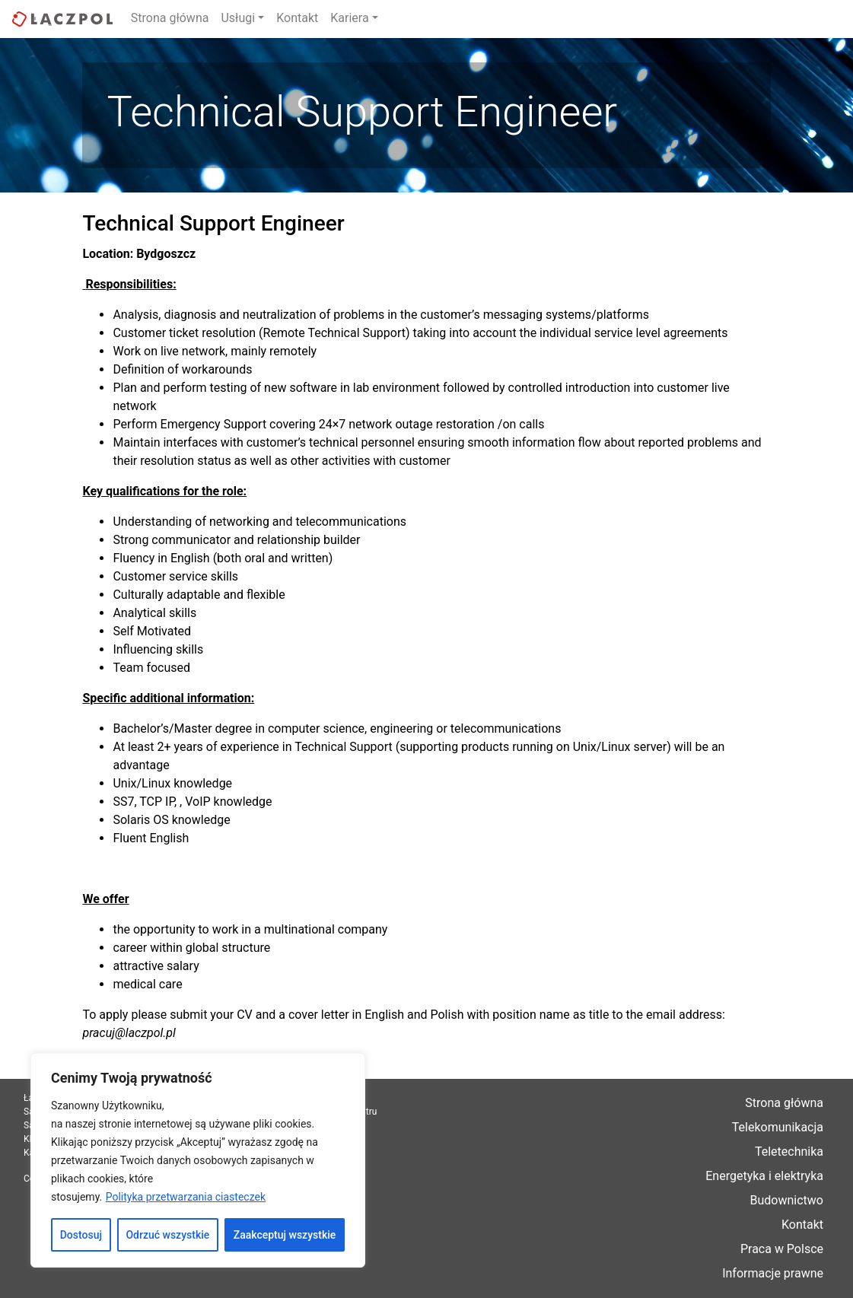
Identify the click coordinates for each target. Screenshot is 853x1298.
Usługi (238, 18)
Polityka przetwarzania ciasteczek (186, 1197)
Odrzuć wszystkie (167, 1235)
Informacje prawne (772, 1273)
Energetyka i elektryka (764, 1176)
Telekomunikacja (777, 1127)
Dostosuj (81, 1235)
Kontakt (297, 18)
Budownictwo (786, 1200)
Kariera (349, 18)
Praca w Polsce (781, 1249)
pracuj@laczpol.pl (128, 1033)
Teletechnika (789, 1151)
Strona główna (170, 18)
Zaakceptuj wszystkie (285, 1235)
